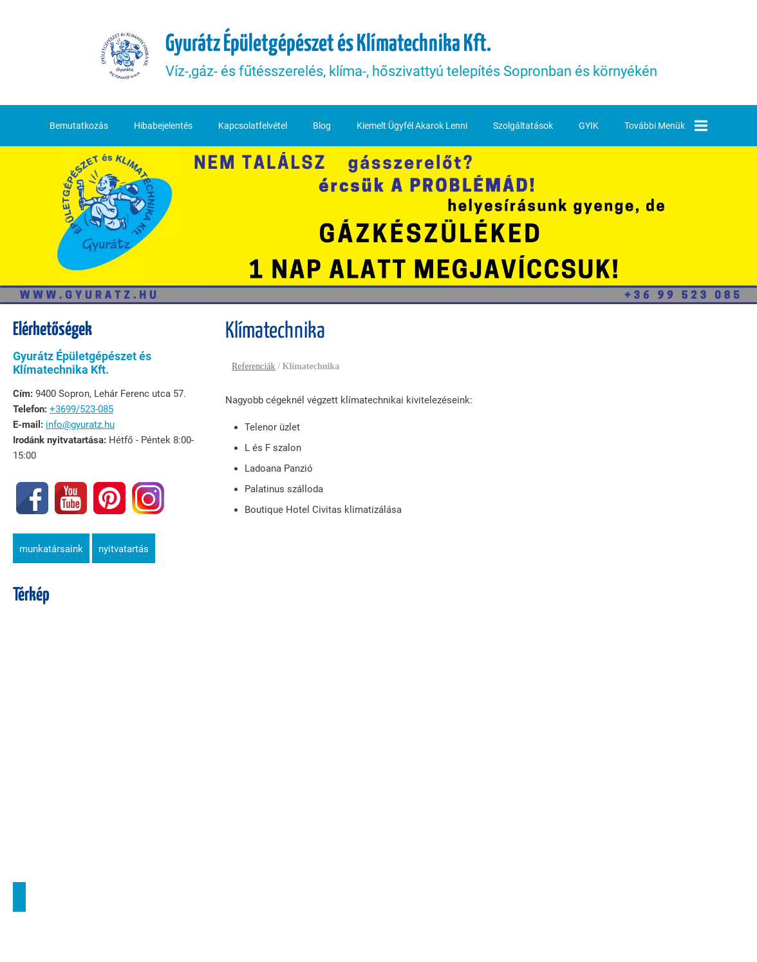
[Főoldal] (125, 56)
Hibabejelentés (163, 125)
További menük (665, 125)
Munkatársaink (51, 549)
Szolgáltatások (523, 125)
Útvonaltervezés (19, 897)
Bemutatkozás (79, 125)
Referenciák (254, 366)
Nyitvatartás (123, 549)
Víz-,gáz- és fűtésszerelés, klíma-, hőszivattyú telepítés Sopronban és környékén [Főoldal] (411, 55)
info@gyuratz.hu (80, 424)
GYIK (589, 125)
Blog (322, 125)
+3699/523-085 (81, 409)
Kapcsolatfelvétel (252, 125)
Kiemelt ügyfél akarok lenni (412, 125)
